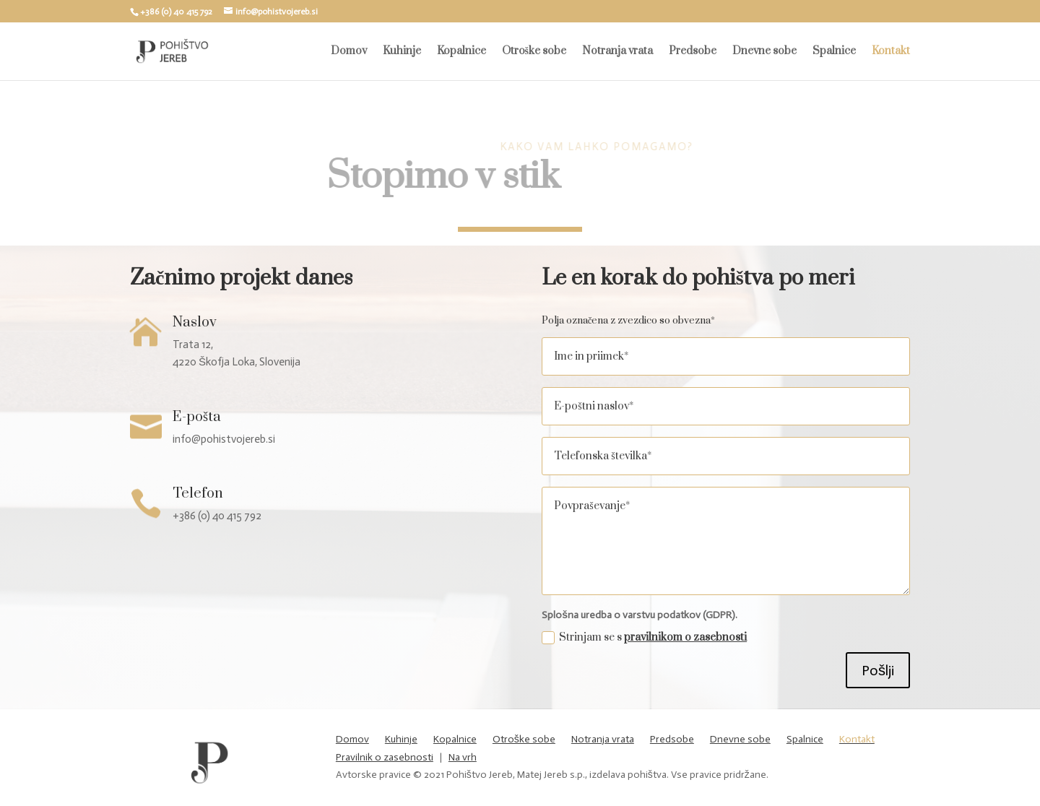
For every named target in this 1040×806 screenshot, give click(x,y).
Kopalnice (461, 52)
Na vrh (462, 757)
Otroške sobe (534, 52)
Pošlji (878, 670)
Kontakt (891, 52)
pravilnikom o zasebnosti (685, 637)
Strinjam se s (644, 637)
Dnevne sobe (764, 52)
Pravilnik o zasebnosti (384, 757)
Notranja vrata (617, 52)
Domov (349, 52)
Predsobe (692, 52)
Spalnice (834, 52)
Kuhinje (402, 52)
